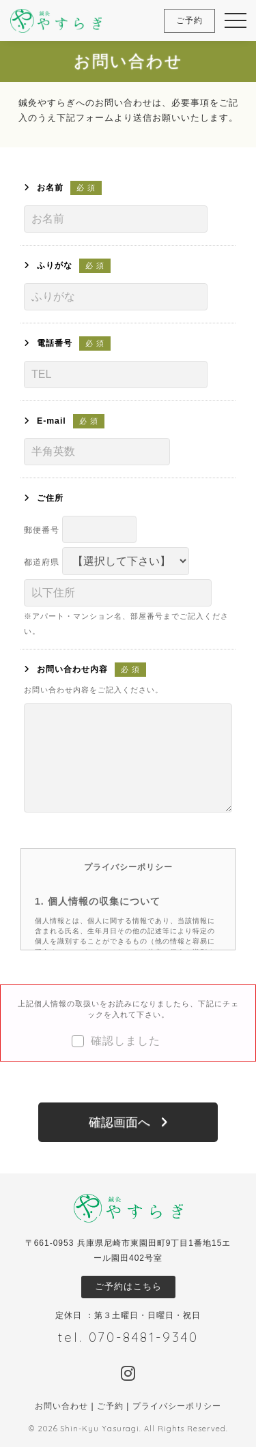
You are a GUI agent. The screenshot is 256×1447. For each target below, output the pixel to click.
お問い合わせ (61, 1406)
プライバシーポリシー (176, 1406)
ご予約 (110, 1406)
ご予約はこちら (128, 1286)
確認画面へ (119, 1122)
